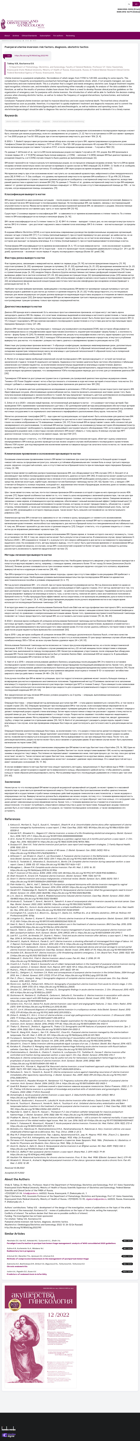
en (136, 4)
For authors (58, 36)
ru (129, 4)
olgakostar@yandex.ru (96, 1199)
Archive (16, 36)
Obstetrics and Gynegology (11, 41)
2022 (27, 41)
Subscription (45, 36)
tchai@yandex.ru (30, 1193)
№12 (34, 41)
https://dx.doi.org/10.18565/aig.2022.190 (31, 56)
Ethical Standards (29, 36)
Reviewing (70, 36)
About (7, 36)
